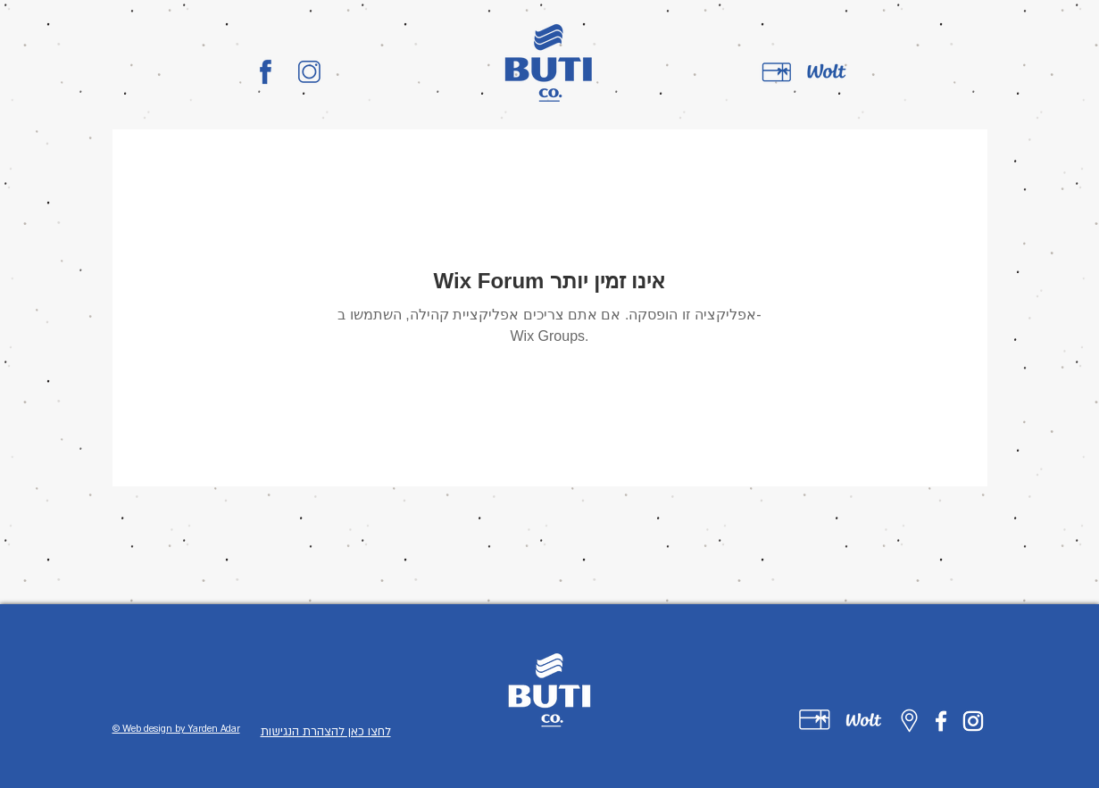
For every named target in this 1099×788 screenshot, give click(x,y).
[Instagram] (973, 721)
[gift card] (776, 72)
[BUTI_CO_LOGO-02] (309, 71)
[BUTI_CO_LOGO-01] (265, 71)
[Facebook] (941, 721)
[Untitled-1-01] (815, 720)
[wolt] (826, 72)
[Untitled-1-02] (864, 720)
